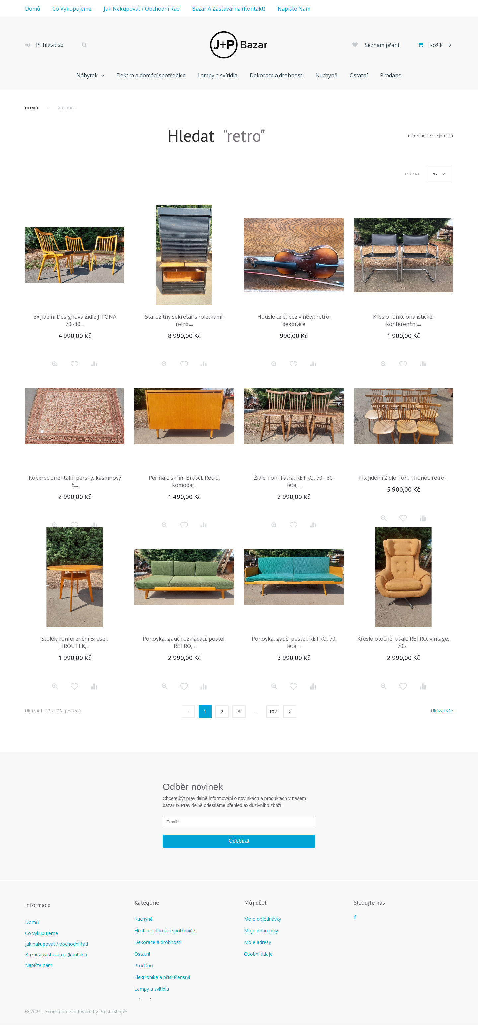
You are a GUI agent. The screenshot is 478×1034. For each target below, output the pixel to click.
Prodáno (391, 75)
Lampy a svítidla (217, 75)
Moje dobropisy (261, 930)
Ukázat (411, 173)
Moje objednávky (262, 919)
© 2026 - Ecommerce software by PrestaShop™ (76, 1021)
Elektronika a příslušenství (162, 977)
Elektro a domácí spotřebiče (151, 75)
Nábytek (87, 75)
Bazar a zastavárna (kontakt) (228, 8)
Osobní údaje (258, 954)
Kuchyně (326, 75)
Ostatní (359, 75)
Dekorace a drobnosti (277, 75)
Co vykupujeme (71, 8)
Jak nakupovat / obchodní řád (142, 8)
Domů (32, 8)
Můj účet (255, 902)
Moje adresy (257, 942)
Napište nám (294, 8)
